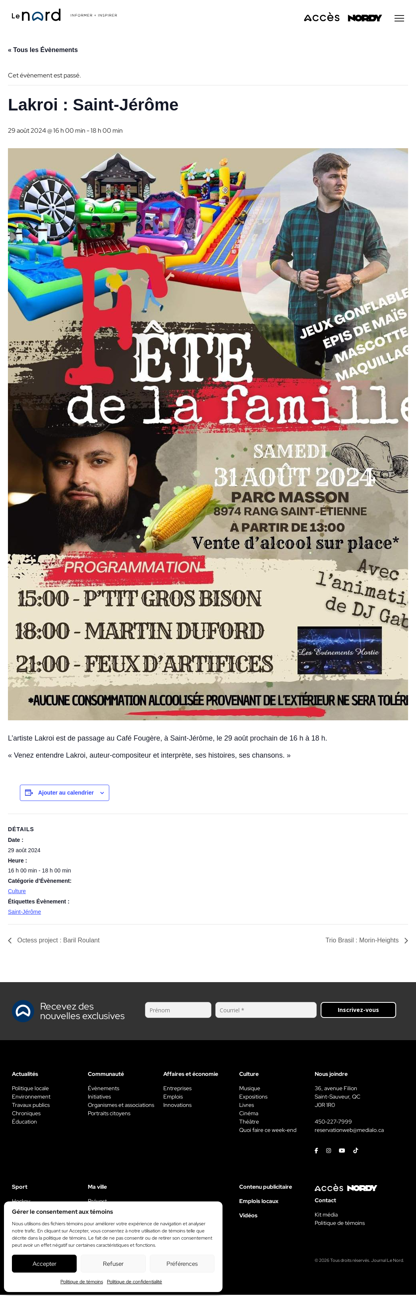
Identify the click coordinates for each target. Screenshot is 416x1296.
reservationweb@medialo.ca (349, 1131)
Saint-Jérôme (24, 913)
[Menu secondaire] (399, 19)
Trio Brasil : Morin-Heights (363, 941)
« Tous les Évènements (43, 51)
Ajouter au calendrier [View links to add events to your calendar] (66, 794)
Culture (17, 892)
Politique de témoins (81, 1282)
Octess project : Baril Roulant (57, 941)
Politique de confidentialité (134, 1282)
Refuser (113, 1264)
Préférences (182, 1264)
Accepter (44, 1264)
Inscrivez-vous (358, 1011)
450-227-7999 (333, 1122)
